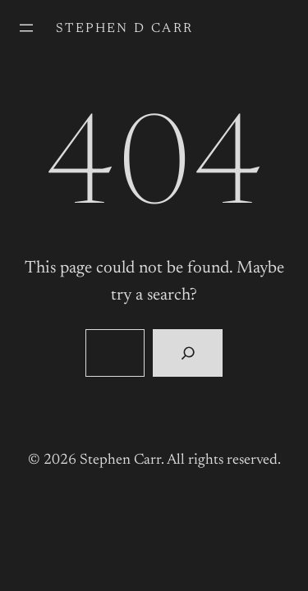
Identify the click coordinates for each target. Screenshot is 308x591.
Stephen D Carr (125, 28)
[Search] (188, 353)
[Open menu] (26, 28)
